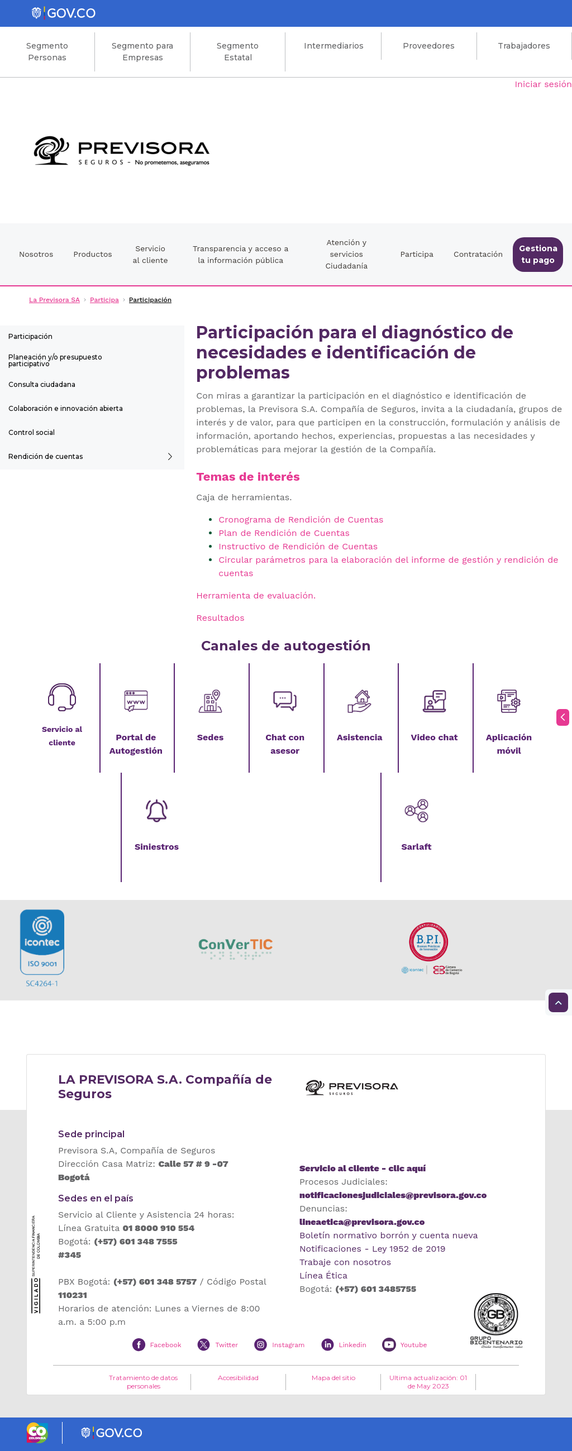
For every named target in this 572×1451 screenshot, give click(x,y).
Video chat (434, 737)
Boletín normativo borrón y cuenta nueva (388, 1235)
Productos (92, 254)
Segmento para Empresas (142, 52)
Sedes (210, 737)
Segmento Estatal (238, 52)
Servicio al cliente (150, 254)
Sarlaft (416, 846)
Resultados (220, 617)
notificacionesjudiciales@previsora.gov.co (393, 1195)
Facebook (166, 1345)
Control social (31, 432)
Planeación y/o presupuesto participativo (55, 360)
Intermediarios (334, 46)
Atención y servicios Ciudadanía (346, 254)
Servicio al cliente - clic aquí (362, 1168)
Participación (30, 336)
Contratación (478, 254)
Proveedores (429, 46)
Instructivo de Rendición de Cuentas (298, 546)
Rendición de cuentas (45, 456)
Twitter (226, 1345)
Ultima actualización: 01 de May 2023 (428, 1382)
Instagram (288, 1345)
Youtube (414, 1345)
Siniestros (157, 846)
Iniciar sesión (543, 84)
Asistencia (360, 737)
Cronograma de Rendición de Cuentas (300, 519)
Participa (416, 254)
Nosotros (36, 254)
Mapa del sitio (333, 1378)
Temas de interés (247, 476)
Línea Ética (323, 1275)
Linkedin (352, 1345)
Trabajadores (524, 46)
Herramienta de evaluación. (256, 595)
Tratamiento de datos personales (143, 1382)
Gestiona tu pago (538, 254)
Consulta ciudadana (41, 384)
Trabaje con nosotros (345, 1262)
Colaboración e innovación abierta (65, 408)
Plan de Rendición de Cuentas (284, 533)
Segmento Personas (47, 52)
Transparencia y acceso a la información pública (240, 254)
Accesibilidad (238, 1378)
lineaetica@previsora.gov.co (362, 1222)
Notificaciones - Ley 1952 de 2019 (372, 1248)
